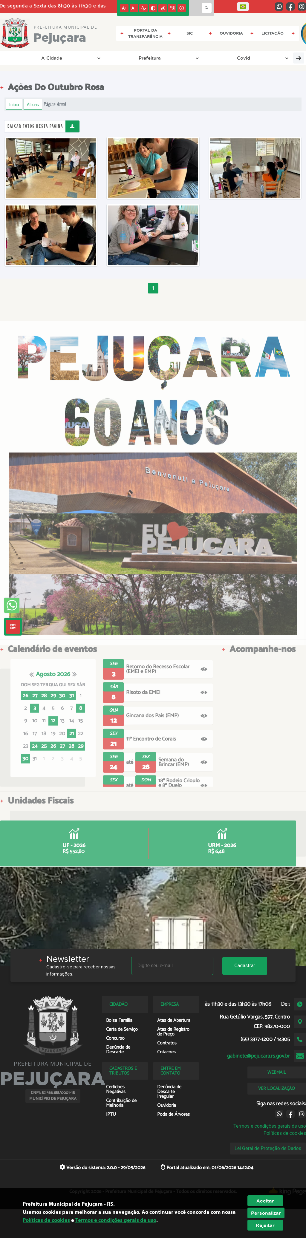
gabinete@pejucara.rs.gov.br (258, 1056)
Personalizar (266, 1213)
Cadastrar (244, 965)
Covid (98, 58)
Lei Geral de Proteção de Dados (268, 1148)
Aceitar (265, 1200)
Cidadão (274, 58)
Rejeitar (265, 1225)
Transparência (138, 58)
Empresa (237, 58)
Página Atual (55, 104)
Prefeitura (63, 58)
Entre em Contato (190, 58)
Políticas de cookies (285, 1133)
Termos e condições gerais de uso (269, 1126)
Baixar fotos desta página (35, 126)
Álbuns (33, 104)
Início (14, 104)
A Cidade (25, 58)
